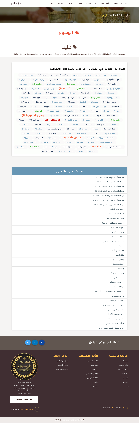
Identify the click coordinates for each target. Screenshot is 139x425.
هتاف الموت (120, 256)
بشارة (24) (111, 115)
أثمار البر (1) (98, 93)
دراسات (95, 388)
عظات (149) (65, 88)
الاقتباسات (78, 3)
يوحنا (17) (84, 106)
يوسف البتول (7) (99, 106)
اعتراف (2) (90, 137)
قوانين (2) (94, 102)
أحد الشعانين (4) (30, 142)
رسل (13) (71, 102)
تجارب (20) (42, 75)
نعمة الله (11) (47, 151)
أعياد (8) (83, 102)
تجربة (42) (85, 93)
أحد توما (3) (52, 137)
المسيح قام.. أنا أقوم (116, 209)
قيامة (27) (37, 124)
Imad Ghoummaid (30, 411)
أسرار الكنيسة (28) (55, 129)
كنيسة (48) (114, 120)
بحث (127, 388)
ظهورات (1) (99, 120)
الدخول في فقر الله (117, 284)
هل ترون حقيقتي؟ (117, 298)
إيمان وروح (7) (54, 115)
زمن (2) (116, 111)
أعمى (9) (73, 93)
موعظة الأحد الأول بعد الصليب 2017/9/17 (109, 182)
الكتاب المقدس (90, 3)
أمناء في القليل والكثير (115, 311)
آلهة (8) (83, 111)
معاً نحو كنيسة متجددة (116, 321)
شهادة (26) (97, 88)
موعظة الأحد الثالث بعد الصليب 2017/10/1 (109, 191)
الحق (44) (95, 97)
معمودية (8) (81, 133)
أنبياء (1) (86, 115)
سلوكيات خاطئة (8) (54, 84)
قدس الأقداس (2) (26, 75)
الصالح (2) (44, 142)
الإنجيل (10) (71, 106)
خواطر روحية (94, 371)
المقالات (115, 3)
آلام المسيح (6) (69, 111)
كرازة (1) (61, 93)
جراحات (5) (26, 128)
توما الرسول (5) (51, 146)
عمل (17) (82, 97)
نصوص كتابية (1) (71, 120)
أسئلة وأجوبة (104, 3)
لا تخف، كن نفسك (118, 237)
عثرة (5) (92, 151)
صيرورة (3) (57, 142)
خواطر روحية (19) (110, 102)
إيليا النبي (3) (49, 88)
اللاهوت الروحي (92, 380)
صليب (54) (37, 84)
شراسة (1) (74, 124)
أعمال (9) (81, 151)
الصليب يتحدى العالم (116, 302)
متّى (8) (26, 137)
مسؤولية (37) (67, 146)
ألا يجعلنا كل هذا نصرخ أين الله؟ (112, 223)
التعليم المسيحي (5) (106, 137)
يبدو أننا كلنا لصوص (117, 228)
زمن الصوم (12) (40, 102)
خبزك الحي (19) (109, 129)
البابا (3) (76, 75)
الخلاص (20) (112, 84)
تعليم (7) (24, 124)
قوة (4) (80, 142)
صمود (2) (111, 93)
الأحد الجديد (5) (56, 102)
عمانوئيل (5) (23, 79)
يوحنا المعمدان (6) (106, 142)
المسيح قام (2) (111, 97)
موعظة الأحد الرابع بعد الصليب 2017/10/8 (109, 177)
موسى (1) (86, 120)
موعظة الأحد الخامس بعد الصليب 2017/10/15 (108, 196)
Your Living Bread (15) (59, 75)
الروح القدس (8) (51, 97)
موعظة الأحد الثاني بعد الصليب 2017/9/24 (109, 186)
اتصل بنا (69, 3)
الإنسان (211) (52, 119)
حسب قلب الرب (119, 279)
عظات (96, 384)
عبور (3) (38, 93)
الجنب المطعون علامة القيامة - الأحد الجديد (108, 293)
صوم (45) (70, 84)
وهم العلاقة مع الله (117, 274)
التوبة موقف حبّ (118, 265)
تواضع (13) (85, 79)
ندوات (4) (87, 75)
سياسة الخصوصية (62, 371)
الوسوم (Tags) (63, 367)
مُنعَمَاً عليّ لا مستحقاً (116, 214)
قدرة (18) (94, 111)
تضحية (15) (54, 79)
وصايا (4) (114, 75)
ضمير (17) (98, 115)
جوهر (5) (23, 84)
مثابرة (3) (61, 124)
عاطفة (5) (26, 133)
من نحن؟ (60, 3)
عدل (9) (106, 111)
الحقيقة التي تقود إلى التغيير (113, 307)
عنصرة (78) (82, 88)
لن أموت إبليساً (119, 247)
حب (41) (21, 120)
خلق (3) (97, 79)
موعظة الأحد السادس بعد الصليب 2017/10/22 (107, 200)
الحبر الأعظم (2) (109, 133)
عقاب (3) (95, 128)
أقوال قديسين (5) (113, 88)
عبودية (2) (83, 128)
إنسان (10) (38, 128)
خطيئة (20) (51, 133)
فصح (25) (70, 129)
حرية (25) (22, 106)
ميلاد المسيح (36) (71, 115)
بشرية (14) (21, 88)
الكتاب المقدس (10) (65, 151)
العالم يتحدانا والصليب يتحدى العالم (111, 330)
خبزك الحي (15, 3)
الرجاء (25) (115, 106)
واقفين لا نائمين (118, 260)
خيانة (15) (95, 133)
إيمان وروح (94, 367)
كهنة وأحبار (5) (85, 84)
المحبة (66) (35, 147)
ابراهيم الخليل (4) (39, 79)
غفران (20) (82, 146)
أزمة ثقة (121, 270)
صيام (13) (22, 111)
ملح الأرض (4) (101, 75)
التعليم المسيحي (92, 376)
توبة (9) (34, 106)
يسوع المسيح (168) (33, 115)
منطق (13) (101, 124)
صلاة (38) (26, 93)
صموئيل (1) (35, 88)
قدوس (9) (24, 97)
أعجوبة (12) (46, 106)
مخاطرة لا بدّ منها (117, 233)
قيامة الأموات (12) (112, 79)
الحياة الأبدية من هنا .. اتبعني (113, 242)
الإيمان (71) (36, 111)
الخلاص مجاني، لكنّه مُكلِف (114, 316)
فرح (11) (36, 97)
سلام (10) (49, 124)
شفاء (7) (99, 84)
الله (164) (96, 146)
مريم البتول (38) (68, 97)
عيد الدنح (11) (34, 120)
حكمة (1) (58, 106)
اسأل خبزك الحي (62, 363)
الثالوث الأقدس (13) (113, 146)
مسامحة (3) (20, 146)
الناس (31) (39, 137)
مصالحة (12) (87, 124)
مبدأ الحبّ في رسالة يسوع (114, 325)
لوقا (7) (113, 124)
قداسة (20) (25, 102)
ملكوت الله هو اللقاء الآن (115, 219)
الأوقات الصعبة (119, 288)
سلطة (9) (38, 133)
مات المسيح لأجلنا (118, 251)
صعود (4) (91, 142)
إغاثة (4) (69, 142)
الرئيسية (124, 3)
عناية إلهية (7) (66, 133)
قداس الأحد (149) (71, 137)
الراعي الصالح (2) (70, 79)
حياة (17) (49, 93)
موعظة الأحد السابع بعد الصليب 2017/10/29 (108, 205)
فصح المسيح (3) (53, 111)
